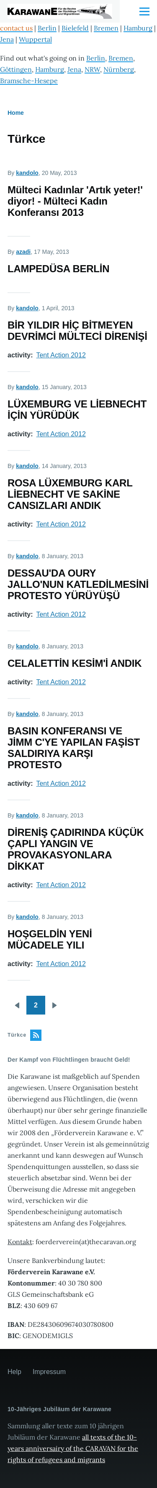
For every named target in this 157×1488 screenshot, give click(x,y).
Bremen (106, 28)
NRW (92, 69)
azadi (23, 251)
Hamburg (138, 28)
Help (14, 1371)
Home (16, 112)
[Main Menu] (144, 11)
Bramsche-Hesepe (29, 80)
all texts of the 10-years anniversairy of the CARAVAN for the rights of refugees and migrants (73, 1448)
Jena (7, 39)
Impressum (49, 1371)
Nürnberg (118, 69)
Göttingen (16, 69)
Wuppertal (35, 39)
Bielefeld (75, 28)
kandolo (27, 173)
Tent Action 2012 (60, 355)
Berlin (47, 28)
